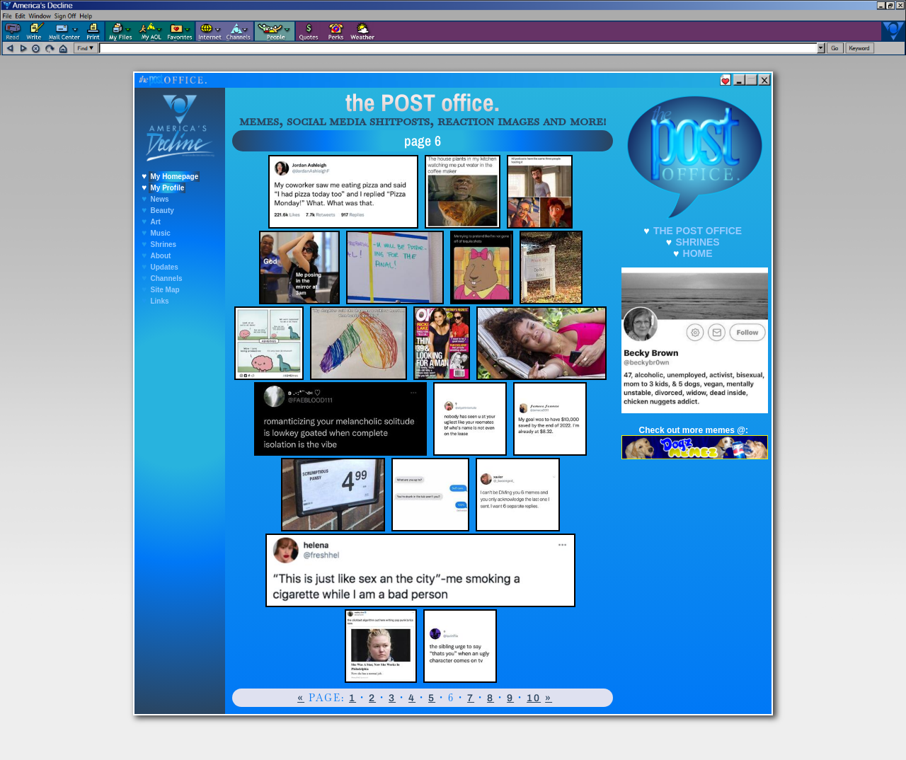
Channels (166, 278)
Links (159, 301)
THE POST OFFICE (697, 230)
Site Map (164, 290)
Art (155, 222)
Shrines (163, 244)
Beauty (161, 210)
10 (534, 698)
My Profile (167, 188)
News (159, 199)
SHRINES (697, 242)
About (160, 256)
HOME (698, 253)
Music (160, 233)
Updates (164, 267)
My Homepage (174, 176)
